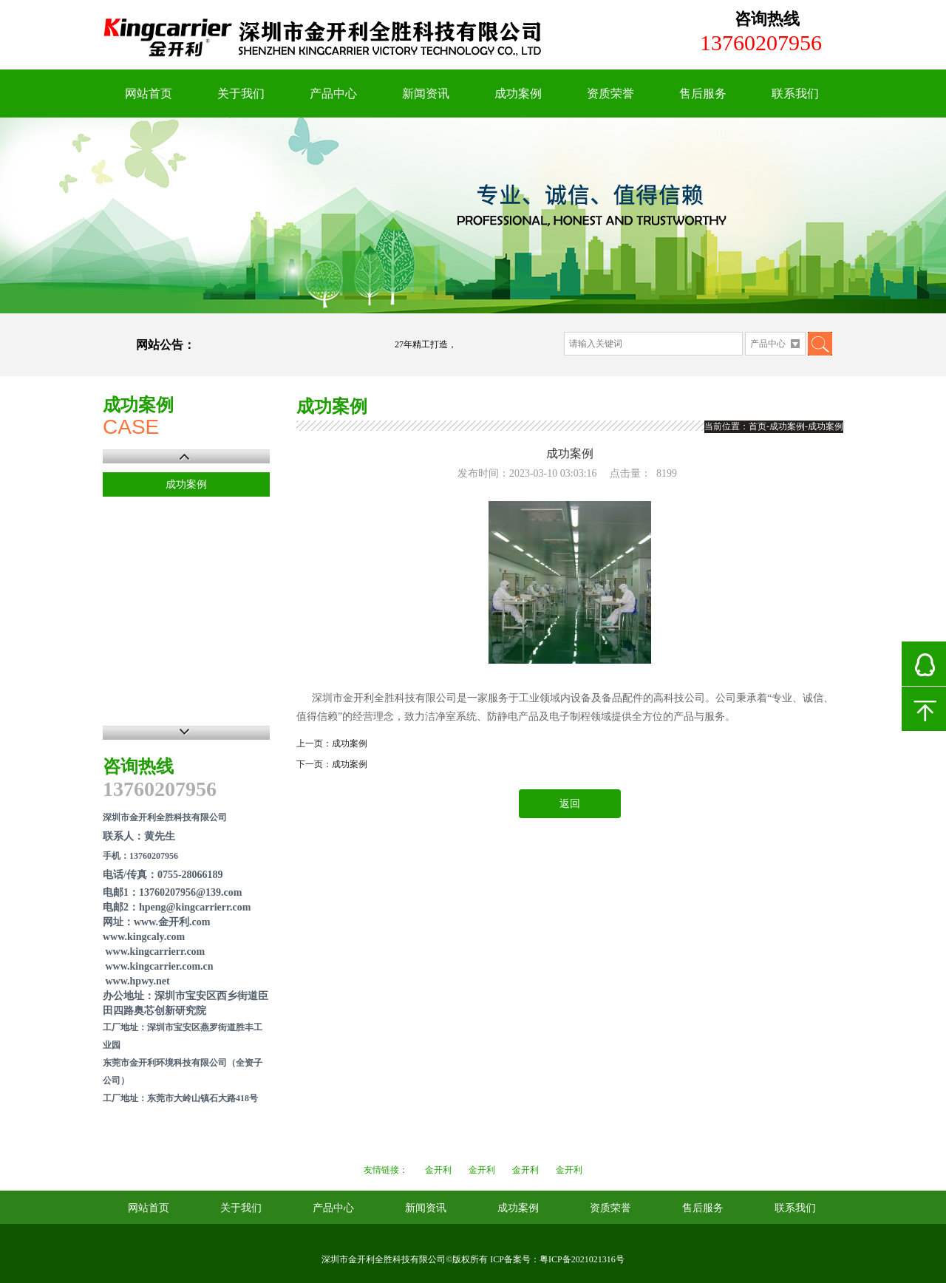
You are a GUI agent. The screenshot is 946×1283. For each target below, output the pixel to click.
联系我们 (795, 93)
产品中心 (333, 93)
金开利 (438, 1170)
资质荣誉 (610, 93)
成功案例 (518, 93)
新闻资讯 (425, 93)
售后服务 (702, 93)
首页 (757, 426)
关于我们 (241, 93)
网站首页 (148, 93)
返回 (569, 803)
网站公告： (165, 344)
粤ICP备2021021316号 (582, 1259)
